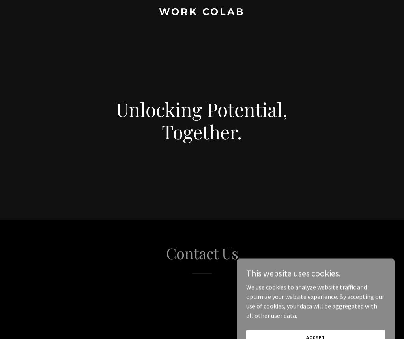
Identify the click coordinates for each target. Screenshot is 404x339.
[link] (202, 13)
